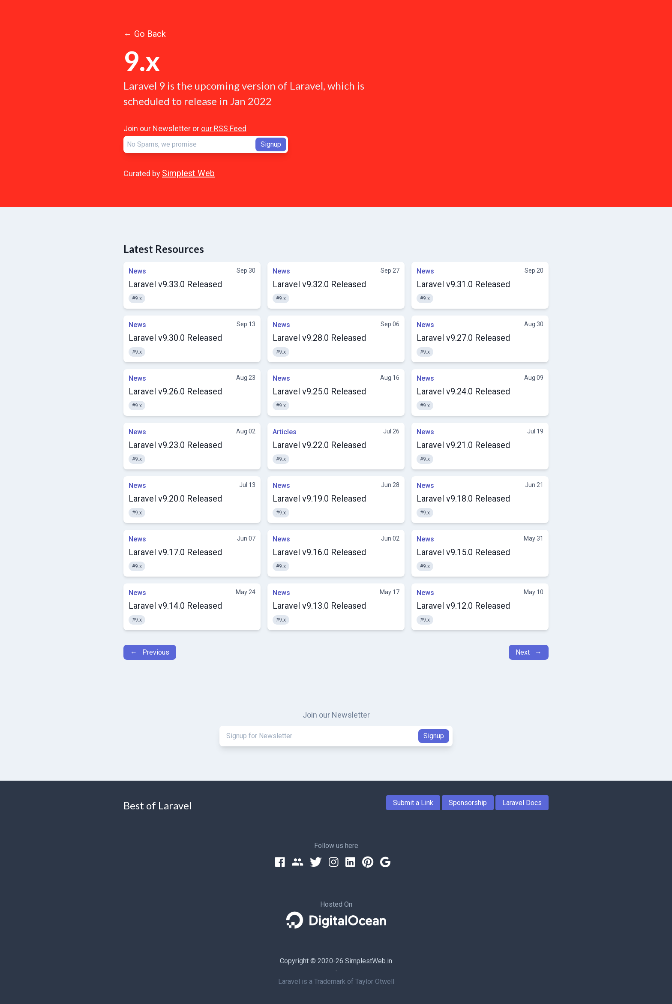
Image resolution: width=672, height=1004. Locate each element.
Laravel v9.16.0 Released (319, 552)
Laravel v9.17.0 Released (175, 552)
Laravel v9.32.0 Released (319, 284)
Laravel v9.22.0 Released (319, 445)
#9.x (137, 298)
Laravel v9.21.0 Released (463, 445)
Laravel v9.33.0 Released (175, 284)
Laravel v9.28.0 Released (319, 338)
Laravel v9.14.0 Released (175, 606)
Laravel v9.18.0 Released (463, 498)
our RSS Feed (223, 128)
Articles (285, 432)
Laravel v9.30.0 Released (175, 338)
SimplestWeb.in (368, 961)
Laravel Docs (522, 803)
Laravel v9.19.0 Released (319, 498)
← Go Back (144, 34)
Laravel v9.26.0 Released (175, 391)
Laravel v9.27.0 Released (463, 338)
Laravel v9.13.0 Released (319, 606)
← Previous (149, 652)
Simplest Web (188, 173)
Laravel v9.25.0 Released (319, 391)
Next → (529, 652)
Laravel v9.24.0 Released (463, 391)
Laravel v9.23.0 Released (175, 445)
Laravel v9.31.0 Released (463, 284)
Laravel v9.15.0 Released (463, 552)
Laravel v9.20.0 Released (175, 498)
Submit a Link (413, 803)
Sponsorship (468, 803)
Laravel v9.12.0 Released (463, 606)
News (137, 271)
